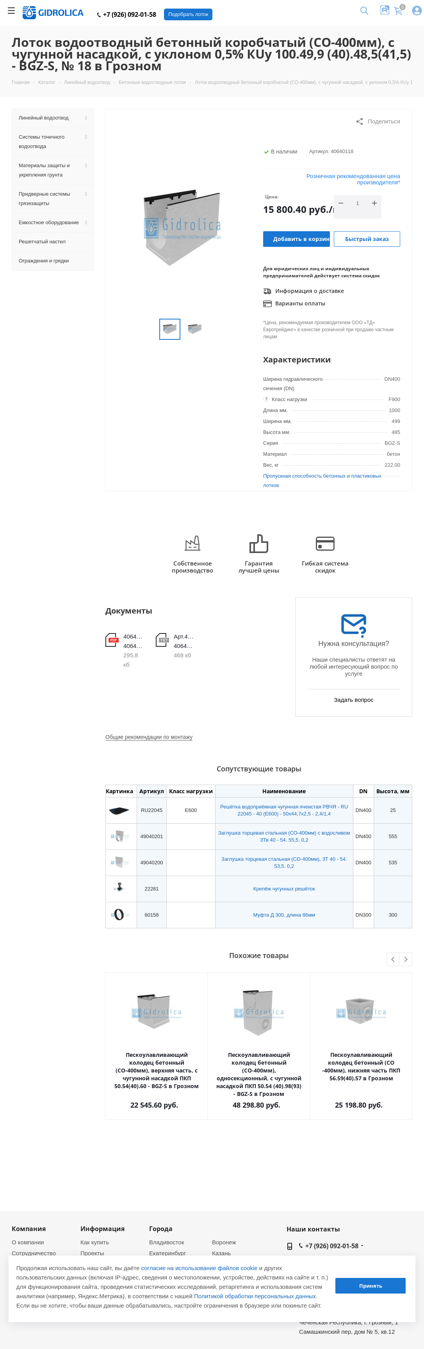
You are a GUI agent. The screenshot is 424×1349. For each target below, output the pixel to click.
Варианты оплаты (294, 304)
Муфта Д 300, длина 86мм (284, 915)
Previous (393, 960)
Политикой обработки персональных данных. (255, 1296)
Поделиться (377, 121)
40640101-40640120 (133, 641)
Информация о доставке (303, 291)
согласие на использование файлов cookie (199, 1268)
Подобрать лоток (188, 14)
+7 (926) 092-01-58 (126, 14)
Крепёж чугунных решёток (284, 889)
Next (405, 960)
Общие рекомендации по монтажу (148, 737)
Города (161, 1228)
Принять (370, 1285)
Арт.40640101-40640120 (184, 641)
